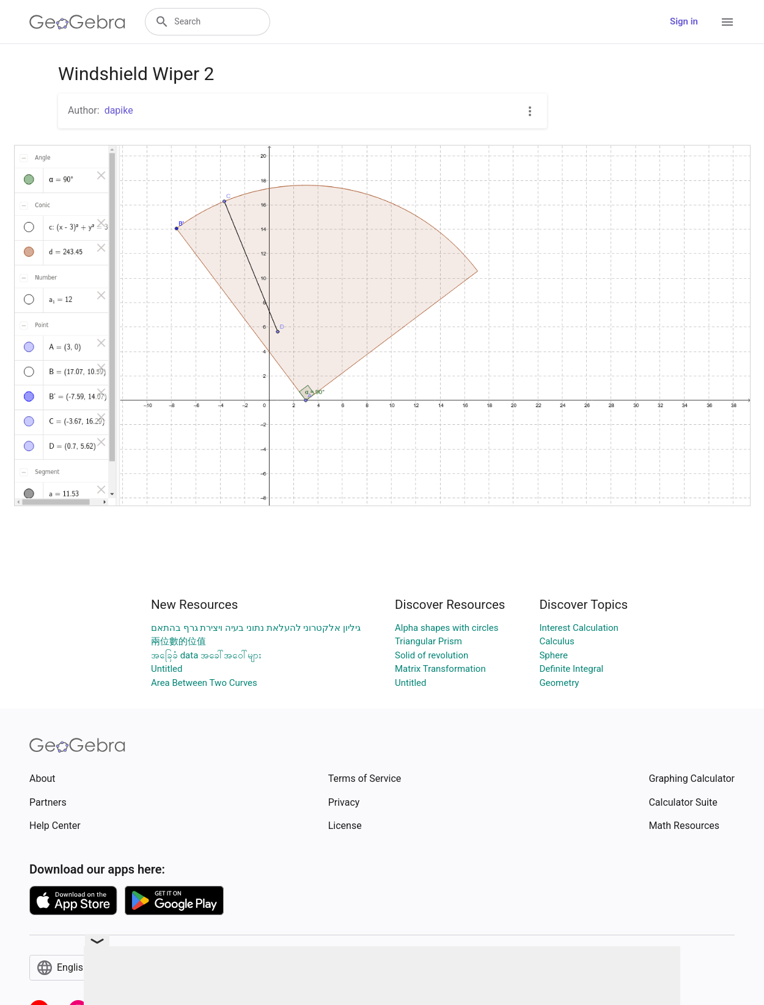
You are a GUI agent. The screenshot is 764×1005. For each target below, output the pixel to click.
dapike (119, 110)
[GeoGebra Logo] (77, 22)
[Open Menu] (727, 22)
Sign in (684, 21)
